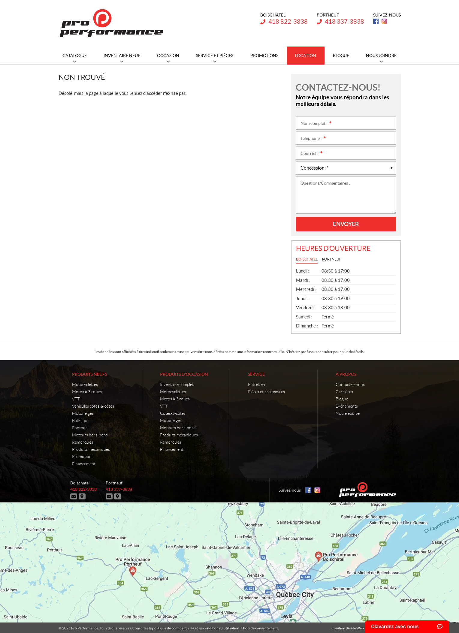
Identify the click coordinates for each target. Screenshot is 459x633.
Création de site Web (347, 627)
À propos (346, 374)
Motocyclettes (85, 384)
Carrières (344, 391)
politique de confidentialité (173, 627)
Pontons (79, 427)
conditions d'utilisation (221, 627)
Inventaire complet (177, 384)
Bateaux (79, 420)
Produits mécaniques (91, 449)
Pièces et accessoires (266, 391)
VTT (76, 398)
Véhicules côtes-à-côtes (93, 406)
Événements (347, 406)
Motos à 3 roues (87, 391)
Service (256, 374)
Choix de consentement (259, 627)
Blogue (342, 398)
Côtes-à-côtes (173, 413)
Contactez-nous (350, 384)
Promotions (82, 456)
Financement (83, 463)
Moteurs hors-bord (90, 435)
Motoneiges (83, 413)
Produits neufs (89, 374)
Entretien (256, 384)
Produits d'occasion (184, 374)
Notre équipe (348, 413)
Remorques (82, 442)
